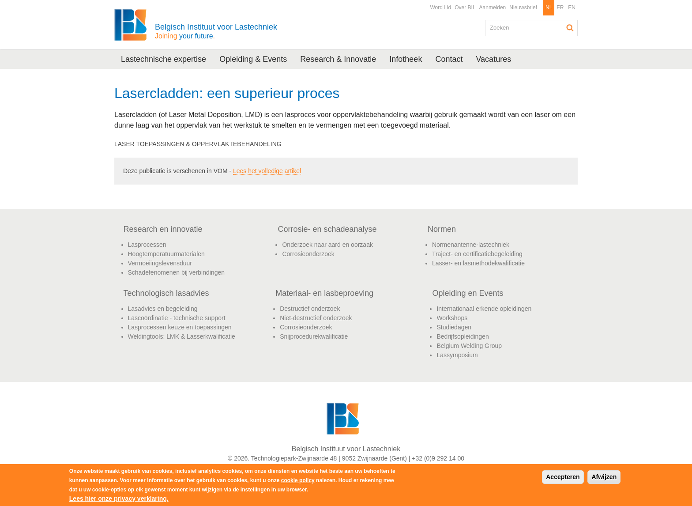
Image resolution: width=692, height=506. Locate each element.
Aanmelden (492, 7)
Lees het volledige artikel (267, 170)
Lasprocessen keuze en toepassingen (180, 327)
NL (548, 7)
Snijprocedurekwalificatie (314, 336)
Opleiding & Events (253, 59)
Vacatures (493, 59)
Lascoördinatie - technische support (177, 317)
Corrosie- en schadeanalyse (327, 229)
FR (560, 7)
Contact (449, 59)
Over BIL (465, 7)
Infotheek (405, 59)
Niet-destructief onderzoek (316, 317)
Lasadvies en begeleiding (163, 308)
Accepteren (562, 476)
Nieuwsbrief (523, 7)
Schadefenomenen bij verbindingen (176, 272)
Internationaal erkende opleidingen (483, 308)
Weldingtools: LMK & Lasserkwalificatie (181, 336)
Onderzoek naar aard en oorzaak (327, 244)
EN (571, 7)
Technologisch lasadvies (166, 293)
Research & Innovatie (338, 59)
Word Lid (440, 7)
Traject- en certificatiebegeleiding (477, 253)
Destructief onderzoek (310, 308)
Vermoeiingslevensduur (160, 263)
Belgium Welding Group (469, 345)
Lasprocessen (147, 244)
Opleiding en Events (467, 293)
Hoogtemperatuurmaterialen (166, 253)
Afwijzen (604, 476)
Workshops (451, 317)
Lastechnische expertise (163, 59)
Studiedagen (453, 327)
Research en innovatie (163, 229)
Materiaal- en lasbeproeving (324, 293)
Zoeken (570, 27)
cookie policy (298, 480)
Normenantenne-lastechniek (470, 244)
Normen (442, 229)
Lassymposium (457, 355)
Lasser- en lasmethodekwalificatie (478, 263)
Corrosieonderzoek (308, 253)
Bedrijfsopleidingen (462, 336)
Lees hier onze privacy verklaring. (119, 498)
